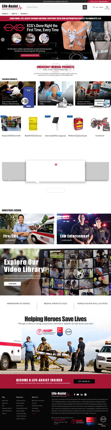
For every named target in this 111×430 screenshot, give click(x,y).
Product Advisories (21, 416)
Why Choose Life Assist (38, 400)
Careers (34, 413)
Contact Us (5, 403)
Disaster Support (20, 418)
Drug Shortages (20, 411)
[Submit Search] (83, 6)
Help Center (5, 400)
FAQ (3, 405)
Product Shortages (21, 413)
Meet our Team (36, 411)
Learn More (55, 190)
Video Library (19, 405)
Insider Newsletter (7, 411)
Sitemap (4, 413)
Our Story (34, 403)
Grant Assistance (20, 400)
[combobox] (56, 7)
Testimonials (35, 408)
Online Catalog (20, 403)
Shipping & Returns (7, 408)
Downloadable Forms (21, 408)
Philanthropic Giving (37, 405)
